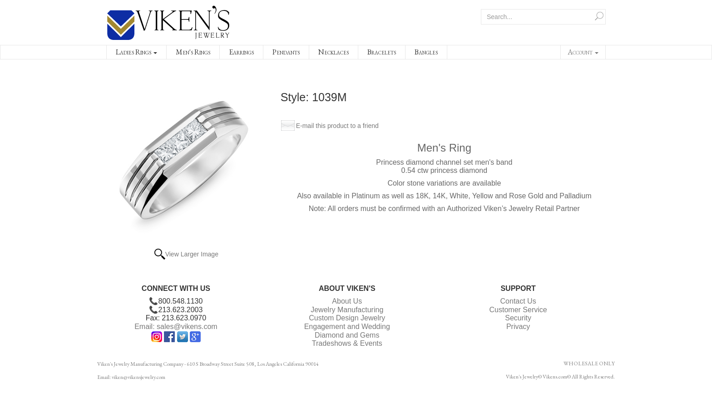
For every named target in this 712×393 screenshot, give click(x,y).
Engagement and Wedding (347, 326)
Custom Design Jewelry (347, 318)
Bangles (426, 52)
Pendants (286, 52)
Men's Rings (193, 52)
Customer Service (518, 310)
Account (583, 52)
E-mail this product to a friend (337, 125)
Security (518, 318)
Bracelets (381, 52)
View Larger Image (191, 254)
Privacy (518, 326)
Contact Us (518, 301)
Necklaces (333, 52)
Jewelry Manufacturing (347, 310)
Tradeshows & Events (347, 343)
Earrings (241, 52)
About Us (347, 301)
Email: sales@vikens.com (176, 326)
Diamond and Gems (347, 335)
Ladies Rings (136, 52)
